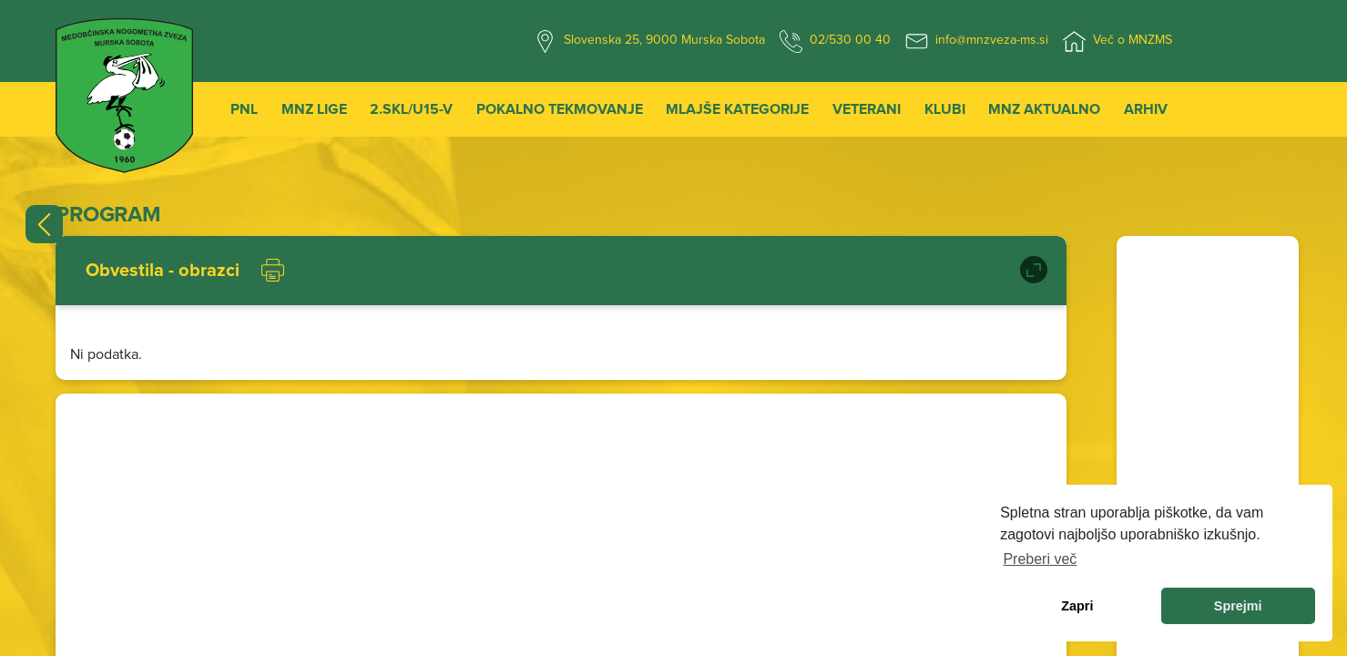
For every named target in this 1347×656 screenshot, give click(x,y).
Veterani (866, 109)
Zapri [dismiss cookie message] (1077, 606)
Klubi (944, 109)
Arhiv (1146, 109)
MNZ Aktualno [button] (1044, 109)
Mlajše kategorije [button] (737, 109)
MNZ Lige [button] (314, 109)
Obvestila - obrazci (163, 270)
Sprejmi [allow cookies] (1238, 606)
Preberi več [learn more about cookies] (1040, 559)
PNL (244, 109)
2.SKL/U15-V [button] (411, 109)
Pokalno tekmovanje (559, 109)
